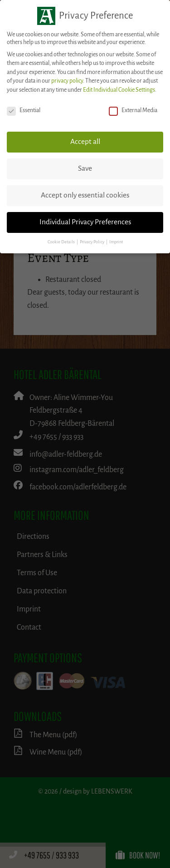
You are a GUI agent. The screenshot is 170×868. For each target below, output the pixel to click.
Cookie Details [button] (62, 242)
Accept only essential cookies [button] (85, 195)
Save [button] (85, 168)
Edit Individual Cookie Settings (119, 90)
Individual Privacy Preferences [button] (85, 222)
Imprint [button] (116, 242)
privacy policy (67, 81)
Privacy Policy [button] (92, 242)
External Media (133, 110)
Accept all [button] (85, 142)
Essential (23, 110)
